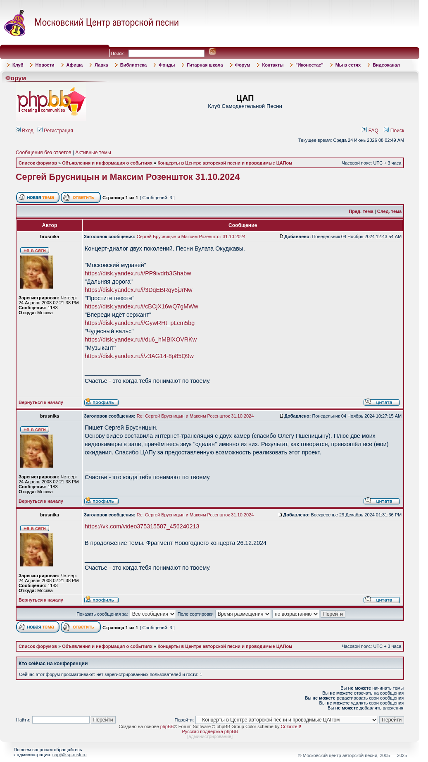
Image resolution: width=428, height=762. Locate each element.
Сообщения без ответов (43, 152)
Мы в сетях (348, 64)
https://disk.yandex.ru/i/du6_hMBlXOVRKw (141, 339)
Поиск (394, 131)
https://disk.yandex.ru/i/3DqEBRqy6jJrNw (139, 290)
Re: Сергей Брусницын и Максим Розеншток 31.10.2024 (195, 415)
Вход (24, 131)
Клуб (17, 64)
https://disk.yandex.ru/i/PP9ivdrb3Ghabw (138, 273)
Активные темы (93, 152)
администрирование (209, 736)
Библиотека (133, 64)
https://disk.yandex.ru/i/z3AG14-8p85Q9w (139, 356)
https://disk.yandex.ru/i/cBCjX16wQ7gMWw (141, 306)
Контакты (272, 64)
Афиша (75, 64)
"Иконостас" (309, 64)
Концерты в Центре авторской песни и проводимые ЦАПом (224, 162)
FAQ (370, 131)
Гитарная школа (205, 64)
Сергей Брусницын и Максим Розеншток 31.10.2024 (128, 177)
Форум (242, 64)
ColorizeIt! (291, 726)
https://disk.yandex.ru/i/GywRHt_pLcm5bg (140, 323)
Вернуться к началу (41, 402)
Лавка (101, 64)
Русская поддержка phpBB (210, 731)
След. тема (389, 211)
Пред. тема (361, 211)
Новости (44, 64)
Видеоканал (386, 64)
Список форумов (38, 162)
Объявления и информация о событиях (107, 162)
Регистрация (55, 131)
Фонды (167, 64)
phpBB (167, 726)
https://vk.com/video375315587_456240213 (142, 526)
